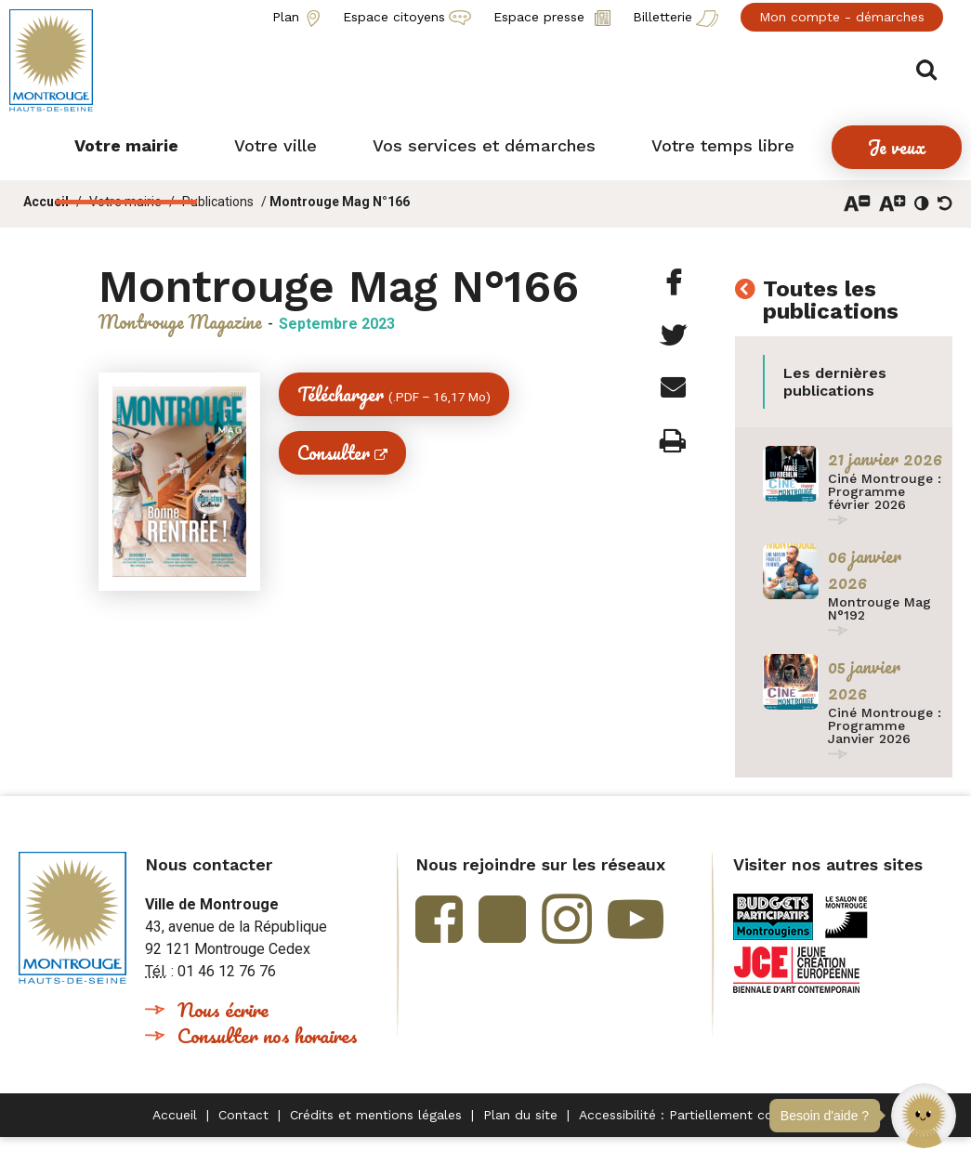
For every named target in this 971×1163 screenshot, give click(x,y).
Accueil (46, 201)
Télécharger (394, 394)
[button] (923, 1115)
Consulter (333, 452)
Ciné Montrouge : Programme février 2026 (884, 491)
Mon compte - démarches (842, 16)
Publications (218, 201)
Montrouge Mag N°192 (879, 608)
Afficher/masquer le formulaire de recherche (931, 66)
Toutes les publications (831, 301)
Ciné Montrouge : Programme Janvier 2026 (884, 725)
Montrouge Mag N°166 (339, 201)
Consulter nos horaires (267, 1035)
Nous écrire (223, 1009)
